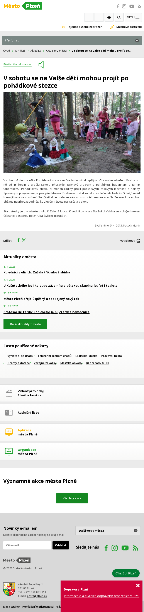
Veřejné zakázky (45, 363)
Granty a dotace (18, 363)
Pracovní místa (111, 356)
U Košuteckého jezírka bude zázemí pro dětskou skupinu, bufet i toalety (60, 285)
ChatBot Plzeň (125, 573)
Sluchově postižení (129, 27)
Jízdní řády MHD (97, 363)
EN (109, 17)
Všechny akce (72, 498)
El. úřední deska (86, 356)
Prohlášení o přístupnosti (38, 607)
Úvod (6, 51)
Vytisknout (127, 241)
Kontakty (99, 17)
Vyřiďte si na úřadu (20, 356)
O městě (20, 51)
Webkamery (89, 17)
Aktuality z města (56, 51)
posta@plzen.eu (37, 596)
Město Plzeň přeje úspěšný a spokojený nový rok (41, 299)
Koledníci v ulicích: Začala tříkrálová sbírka (36, 272)
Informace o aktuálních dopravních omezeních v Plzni (101, 596)
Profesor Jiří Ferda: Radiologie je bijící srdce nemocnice (46, 312)
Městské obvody (71, 363)
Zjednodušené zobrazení (85, 27)
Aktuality (35, 51)
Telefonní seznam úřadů (54, 356)
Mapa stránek (11, 607)
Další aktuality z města (25, 324)
